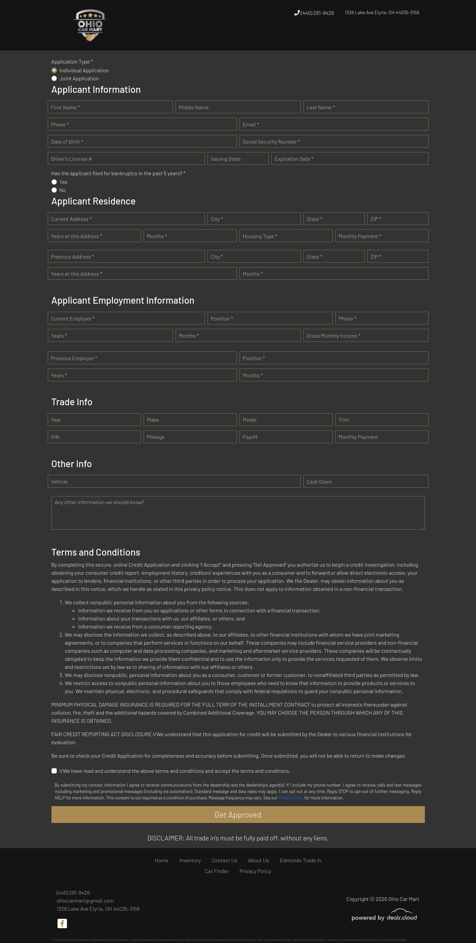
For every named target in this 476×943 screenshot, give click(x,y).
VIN (55, 436)
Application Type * (72, 61)
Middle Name (194, 107)
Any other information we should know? (99, 502)
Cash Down (319, 481)
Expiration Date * (294, 158)
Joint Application (79, 78)
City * (217, 219)
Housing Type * (260, 236)
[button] (273, 37)
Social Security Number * (271, 141)
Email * (251, 124)
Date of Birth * (67, 141)
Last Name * (321, 107)
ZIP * (376, 219)
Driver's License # (71, 158)
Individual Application (84, 70)
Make (153, 419)
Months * (157, 236)
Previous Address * (72, 256)
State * (315, 219)
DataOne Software (154, 940)
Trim (344, 419)
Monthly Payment (358, 436)
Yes (64, 182)
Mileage (156, 436)
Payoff (250, 436)
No (63, 190)
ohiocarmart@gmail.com (85, 900)
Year (56, 419)
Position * (222, 318)
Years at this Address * (76, 236)
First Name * (65, 107)
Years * (59, 335)
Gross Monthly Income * (334, 335)
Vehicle (59, 481)
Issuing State (226, 158)
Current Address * (71, 219)
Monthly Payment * (360, 236)
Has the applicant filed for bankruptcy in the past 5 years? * (118, 173)
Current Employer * (73, 318)
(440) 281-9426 (314, 12)
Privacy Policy (290, 797)
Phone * (60, 124)
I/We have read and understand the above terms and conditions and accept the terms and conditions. (175, 770)
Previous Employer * (74, 358)
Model (250, 419)
